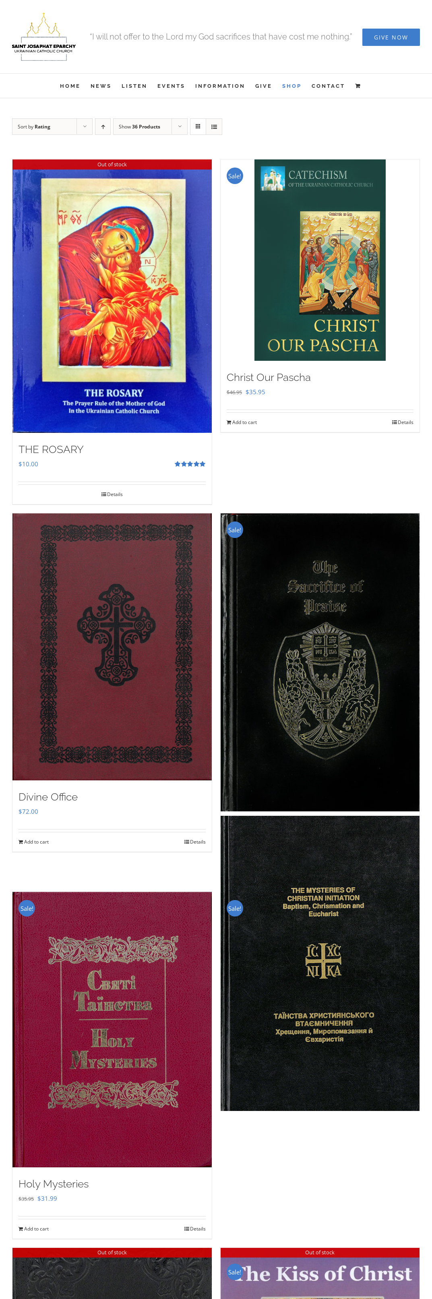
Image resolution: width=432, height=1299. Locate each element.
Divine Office (48, 797)
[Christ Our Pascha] (320, 260)
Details (115, 494)
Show (139, 126)
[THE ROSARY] (112, 296)
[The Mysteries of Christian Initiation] (320, 963)
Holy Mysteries (54, 1184)
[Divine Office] (112, 646)
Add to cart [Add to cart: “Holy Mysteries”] (36, 1228)
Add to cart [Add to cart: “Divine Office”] (36, 841)
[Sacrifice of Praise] (320, 662)
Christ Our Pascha (269, 377)
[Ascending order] (103, 126)
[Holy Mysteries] (112, 1029)
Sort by (34, 126)
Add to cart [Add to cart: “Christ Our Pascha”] (244, 422)
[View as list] (214, 126)
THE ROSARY (51, 449)
